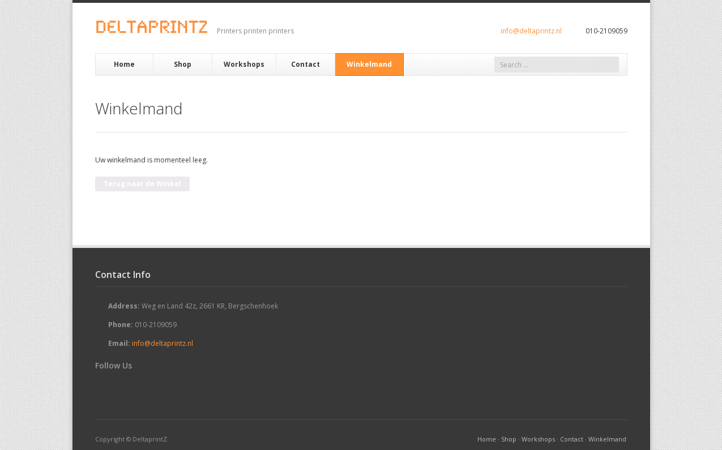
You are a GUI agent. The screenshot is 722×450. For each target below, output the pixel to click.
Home (124, 64)
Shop (182, 64)
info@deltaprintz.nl (531, 31)
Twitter (102, 386)
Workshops (244, 64)
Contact (305, 64)
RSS (136, 386)
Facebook (119, 386)
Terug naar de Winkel (142, 183)
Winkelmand (369, 64)
